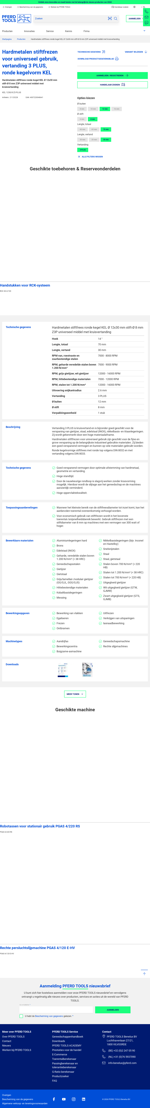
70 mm (106, 129)
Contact (6, 1041)
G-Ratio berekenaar (63, 1071)
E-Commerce (59, 1054)
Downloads (58, 1041)
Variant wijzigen (136, 51)
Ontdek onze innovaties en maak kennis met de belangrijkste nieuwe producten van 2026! (75, 2)
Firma (87, 31)
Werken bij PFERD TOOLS (59, 7)
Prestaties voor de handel (66, 1050)
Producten (7, 31)
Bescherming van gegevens (49, 1016)
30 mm (106, 140)
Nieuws (6, 1045)
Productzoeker (60, 1076)
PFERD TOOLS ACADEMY (66, 1045)
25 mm (94, 140)
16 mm (116, 109)
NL (142, 7)
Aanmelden (113, 1010)
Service (50, 31)
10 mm (93, 109)
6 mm (82, 119)
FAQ (54, 1080)
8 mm (82, 109)
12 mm (105, 109)
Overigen (7, 7)
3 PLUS (83, 150)
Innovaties (29, 31)
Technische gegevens (91, 51)
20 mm (82, 140)
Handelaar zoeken (120, 7)
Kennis (68, 31)
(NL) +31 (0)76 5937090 (119, 1056)
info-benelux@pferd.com (119, 1062)
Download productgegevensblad (98, 58)
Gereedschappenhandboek (67, 1036)
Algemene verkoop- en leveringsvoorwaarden (24, 1103)
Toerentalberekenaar (64, 1058)
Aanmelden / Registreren (112, 75)
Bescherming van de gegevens (30, 7)
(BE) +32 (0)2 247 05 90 (118, 1050)
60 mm (82, 129)
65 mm (94, 129)
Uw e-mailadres (24, 1005)
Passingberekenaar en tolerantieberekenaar (65, 1065)
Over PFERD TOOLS (13, 1036)
